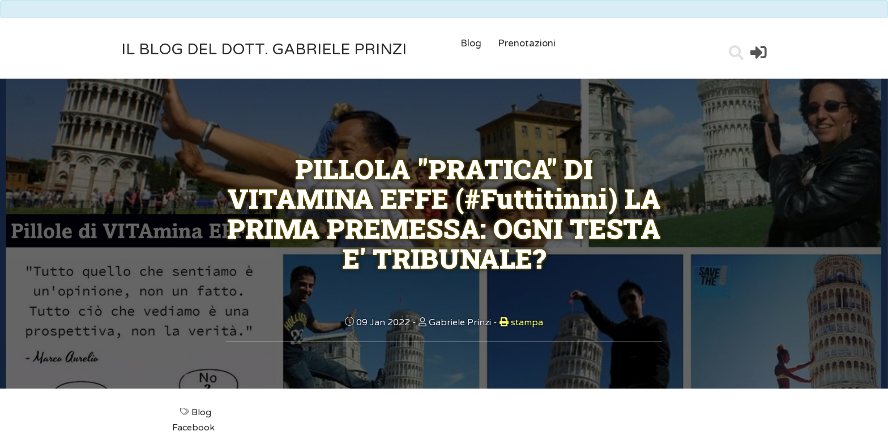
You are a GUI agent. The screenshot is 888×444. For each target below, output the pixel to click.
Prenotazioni (527, 43)
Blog (470, 43)
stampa (518, 322)
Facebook (194, 427)
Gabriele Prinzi (460, 322)
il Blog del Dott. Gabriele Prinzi (264, 49)
